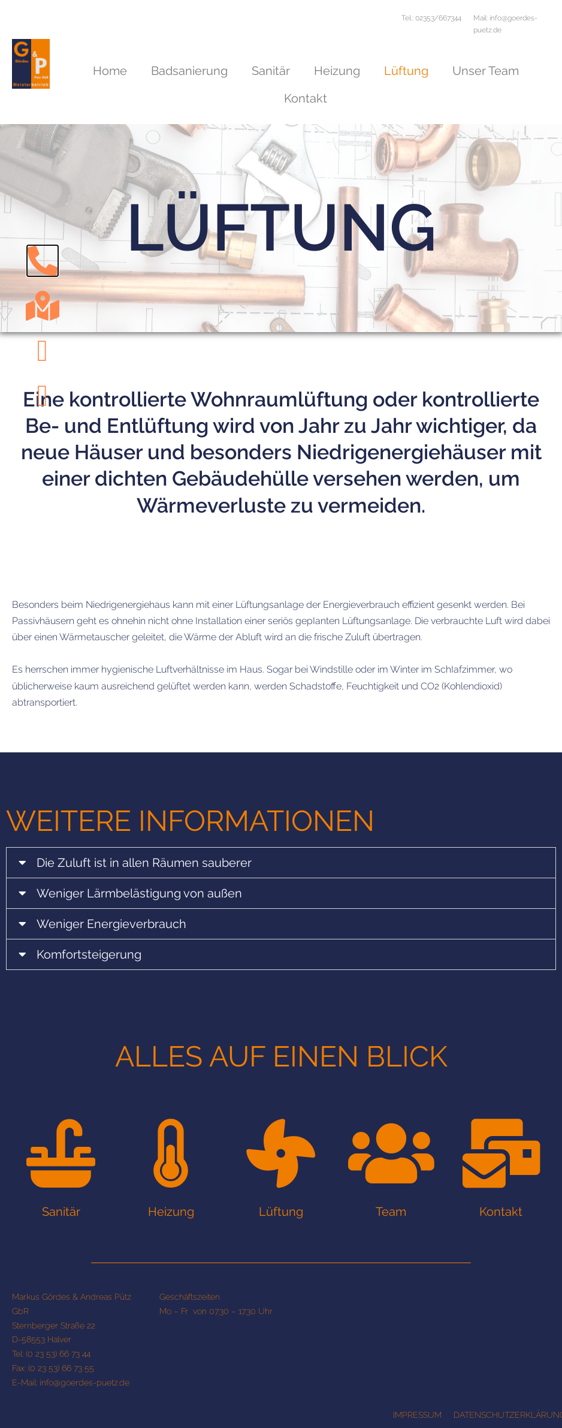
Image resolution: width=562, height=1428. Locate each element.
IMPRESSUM (417, 1415)
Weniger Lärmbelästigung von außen (139, 893)
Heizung (337, 71)
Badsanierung (189, 71)
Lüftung (406, 71)
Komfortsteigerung (89, 954)
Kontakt (305, 98)
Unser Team (485, 71)
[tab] (281, 863)
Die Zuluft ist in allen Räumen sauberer (144, 862)
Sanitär (271, 71)
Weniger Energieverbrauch (111, 924)
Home (110, 71)
